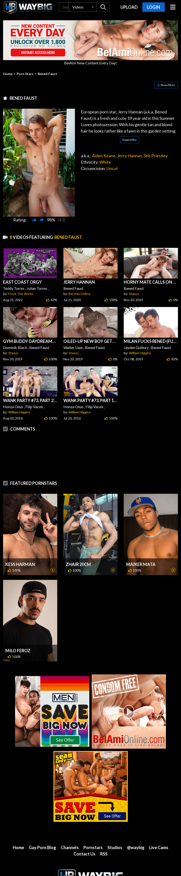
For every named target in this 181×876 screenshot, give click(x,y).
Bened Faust (47, 74)
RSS (103, 853)
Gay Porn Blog (42, 847)
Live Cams (158, 847)
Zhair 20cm (78, 564)
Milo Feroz (17, 650)
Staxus (134, 294)
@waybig (135, 847)
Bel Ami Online (79, 294)
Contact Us (84, 853)
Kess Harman (20, 564)
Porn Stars (25, 74)
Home (7, 74)
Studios (114, 847)
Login (153, 7)
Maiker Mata (141, 564)
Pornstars (93, 847)
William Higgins (140, 353)
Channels (70, 847)
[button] (83, 7)
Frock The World (20, 294)
